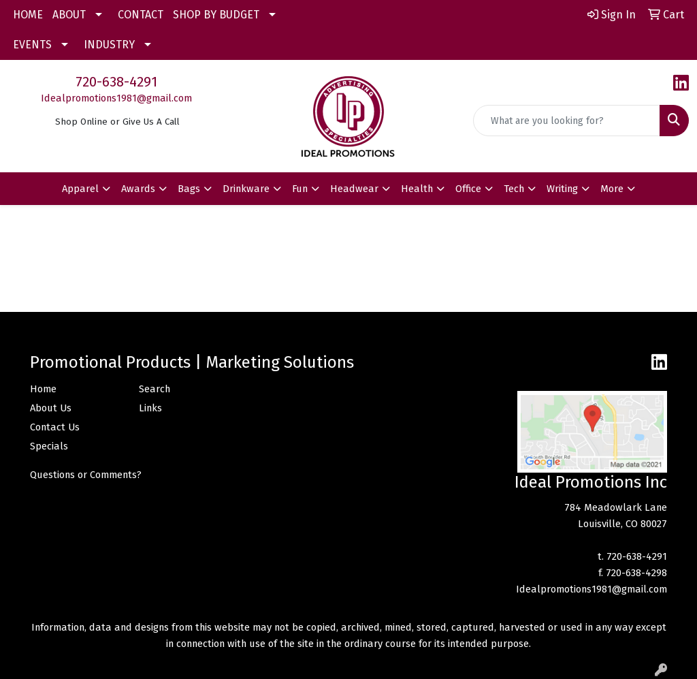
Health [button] (417, 189)
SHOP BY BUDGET (216, 14)
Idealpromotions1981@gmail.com (116, 98)
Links (150, 408)
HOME (28, 14)
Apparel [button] (80, 189)
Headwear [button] (354, 189)
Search (154, 389)
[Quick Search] (566, 120)
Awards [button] (138, 189)
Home (43, 389)
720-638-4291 (116, 82)
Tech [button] (514, 189)
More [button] (611, 189)
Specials (49, 446)
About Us (50, 408)
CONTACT (140, 14)
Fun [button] (300, 189)
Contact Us (55, 427)
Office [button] (468, 189)
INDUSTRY (109, 44)
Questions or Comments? (86, 475)
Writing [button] (562, 189)
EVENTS (32, 44)
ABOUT (69, 14)
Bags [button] (189, 189)
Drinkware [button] (246, 189)
